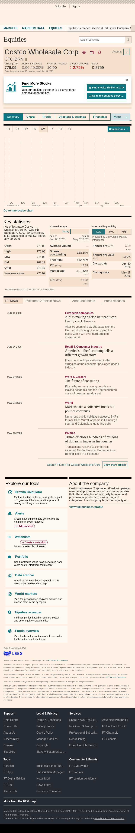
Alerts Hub (10, 791)
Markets (10, 28)
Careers (9, 745)
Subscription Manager (50, 772)
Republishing (77, 738)
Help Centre (11, 719)
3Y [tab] (61, 129)
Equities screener (28, 612)
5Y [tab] (69, 129)
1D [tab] (8, 129)
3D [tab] (17, 129)
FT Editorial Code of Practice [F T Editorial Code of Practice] (109, 818)
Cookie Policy (44, 732)
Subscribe (60, 6)
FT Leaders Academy (82, 778)
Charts (30, 116)
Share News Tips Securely (84, 719)
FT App (8, 772)
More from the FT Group (20, 801)
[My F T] (127, 17)
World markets (26, 594)
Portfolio (21, 556)
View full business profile (86, 506)
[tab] (13, 116)
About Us (9, 732)
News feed (43, 778)
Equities (55, 28)
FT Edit (8, 784)
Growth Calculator (28, 492)
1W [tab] (25, 129)
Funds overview (27, 631)
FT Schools (109, 738)
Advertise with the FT (115, 719)
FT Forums (76, 772)
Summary (13, 116)
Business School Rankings (51, 765)
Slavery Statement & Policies (51, 751)
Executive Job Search (83, 745)
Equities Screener (79, 28)
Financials (100, 116)
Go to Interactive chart (18, 210)
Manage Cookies (46, 738)
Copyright (42, 745)
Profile (47, 116)
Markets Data (33, 28)
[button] (5, 17)
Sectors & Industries (103, 28)
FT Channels (110, 732)
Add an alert (25, 526)
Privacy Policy (45, 726)
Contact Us (10, 726)
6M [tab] (43, 129)
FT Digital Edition (14, 778)
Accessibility (11, 738)
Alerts (19, 513)
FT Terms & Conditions (58, 660)
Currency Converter (48, 791)
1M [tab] (34, 129)
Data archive (24, 575)
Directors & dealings (72, 116)
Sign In (76, 6)
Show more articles (115, 464)
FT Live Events (78, 765)
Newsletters (43, 784)
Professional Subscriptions (84, 732)
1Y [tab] (52, 129)
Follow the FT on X (114, 726)
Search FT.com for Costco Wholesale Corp (73, 464)
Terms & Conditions (48, 719)
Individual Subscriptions (84, 726)
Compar (118, 129)
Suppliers (9, 751)
